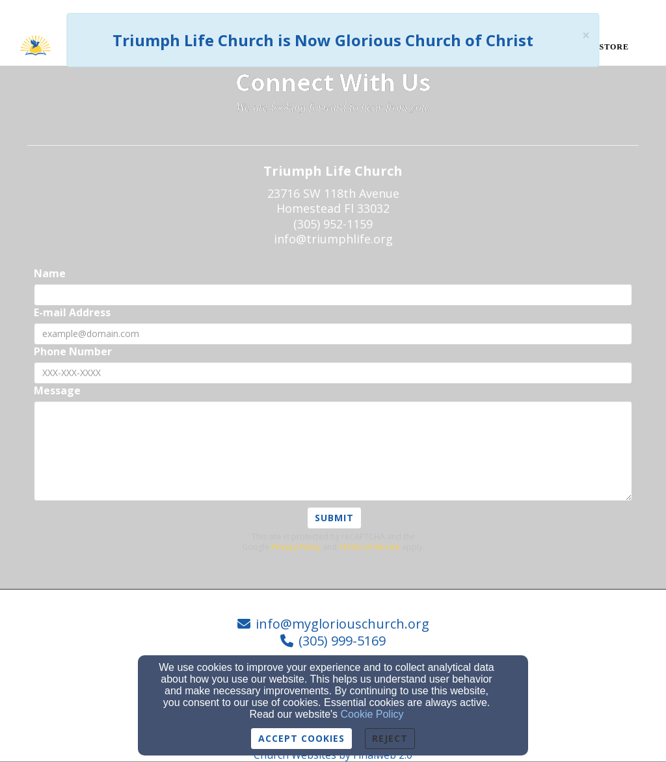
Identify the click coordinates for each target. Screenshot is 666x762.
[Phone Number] (333, 373)
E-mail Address (72, 313)
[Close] (586, 35)
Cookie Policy (372, 714)
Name (50, 273)
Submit (334, 517)
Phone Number (73, 352)
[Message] (333, 451)
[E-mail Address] (333, 334)
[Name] (333, 295)
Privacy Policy (296, 546)
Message (57, 391)
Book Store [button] (600, 46)
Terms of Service (369, 546)
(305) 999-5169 (342, 640)
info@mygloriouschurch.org (342, 624)
